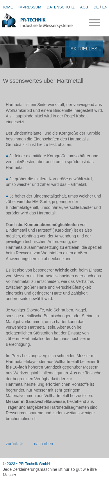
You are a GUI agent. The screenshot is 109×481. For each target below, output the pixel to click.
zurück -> (14, 443)
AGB (84, 7)
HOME (7, 7)
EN (105, 7)
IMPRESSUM (29, 7)
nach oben (43, 443)
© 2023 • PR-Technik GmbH (26, 463)
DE (96, 7)
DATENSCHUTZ (61, 7)
